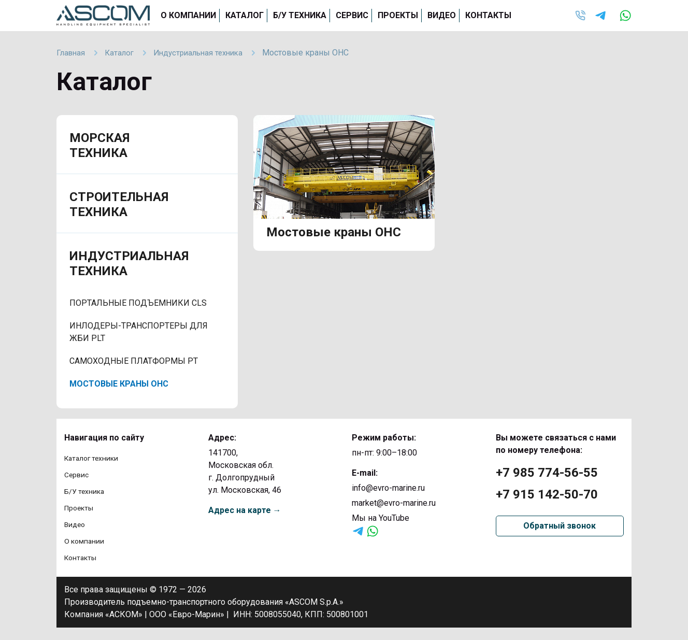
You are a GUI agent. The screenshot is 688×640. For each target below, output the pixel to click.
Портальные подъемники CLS (138, 303)
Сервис (352, 15)
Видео (441, 15)
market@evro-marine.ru (394, 503)
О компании (188, 15)
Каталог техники (95, 458)
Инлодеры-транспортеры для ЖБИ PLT (138, 332)
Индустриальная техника (129, 263)
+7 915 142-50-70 (547, 494)
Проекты (398, 15)
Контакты (488, 15)
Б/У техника (299, 15)
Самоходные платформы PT (133, 361)
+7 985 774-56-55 (547, 472)
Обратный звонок (559, 526)
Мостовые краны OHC (118, 384)
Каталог (244, 15)
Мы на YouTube (380, 518)
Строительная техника (118, 204)
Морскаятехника (99, 145)
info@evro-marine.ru (388, 488)
